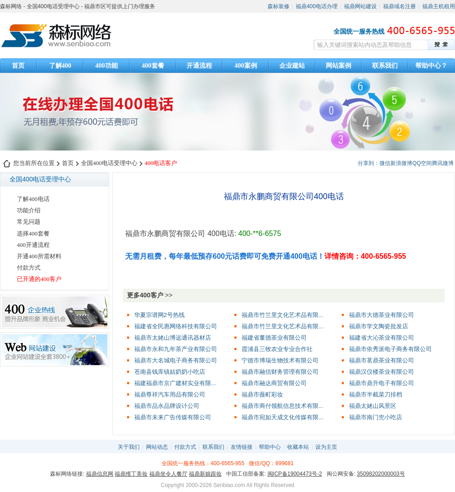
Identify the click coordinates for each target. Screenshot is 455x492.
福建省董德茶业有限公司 (274, 337)
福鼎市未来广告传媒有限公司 (172, 417)
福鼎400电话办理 (317, 6)
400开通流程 (33, 244)
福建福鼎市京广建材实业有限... (175, 383)
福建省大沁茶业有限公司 (381, 337)
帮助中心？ (431, 65)
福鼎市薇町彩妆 (262, 394)
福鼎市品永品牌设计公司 (166, 405)
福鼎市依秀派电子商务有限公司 (390, 349)
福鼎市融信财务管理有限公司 (280, 371)
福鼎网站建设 (360, 6)
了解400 (60, 65)
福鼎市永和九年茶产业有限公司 (175, 349)
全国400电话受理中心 (109, 163)
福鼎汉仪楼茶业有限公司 (381, 371)
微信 (384, 163)
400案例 (246, 65)
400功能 (107, 65)
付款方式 (28, 267)
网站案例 (338, 65)
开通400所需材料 (39, 256)
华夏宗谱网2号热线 (159, 314)
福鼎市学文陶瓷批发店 (378, 326)
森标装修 (278, 6)
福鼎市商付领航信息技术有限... (283, 405)
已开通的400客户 (39, 279)
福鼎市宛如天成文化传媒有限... (283, 417)
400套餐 (153, 65)
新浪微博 (401, 163)
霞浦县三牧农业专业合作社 (277, 349)
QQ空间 (422, 163)
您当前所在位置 (34, 163)
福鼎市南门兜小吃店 (375, 417)
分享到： (368, 163)
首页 (18, 65)
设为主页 (326, 447)
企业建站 (292, 65)
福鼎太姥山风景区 (372, 405)
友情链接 (242, 447)
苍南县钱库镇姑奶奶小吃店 (169, 371)
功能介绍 (28, 210)
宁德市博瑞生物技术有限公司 (280, 360)
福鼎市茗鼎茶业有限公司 (381, 360)
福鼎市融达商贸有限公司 (274, 383)
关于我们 (129, 447)
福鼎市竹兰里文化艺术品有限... (283, 314)
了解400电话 (33, 199)
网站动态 (157, 447)
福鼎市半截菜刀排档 (375, 394)
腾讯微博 (443, 163)
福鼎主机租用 (438, 6)
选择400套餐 (33, 233)
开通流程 (199, 65)
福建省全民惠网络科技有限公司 (175, 326)
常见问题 (28, 221)
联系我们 (385, 65)
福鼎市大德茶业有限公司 (381, 314)
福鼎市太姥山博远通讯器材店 (172, 337)
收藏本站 (298, 447)
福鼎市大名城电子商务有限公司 (175, 360)
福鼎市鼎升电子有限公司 (381, 383)
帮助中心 (270, 447)
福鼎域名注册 (399, 6)
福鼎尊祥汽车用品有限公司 (169, 394)
